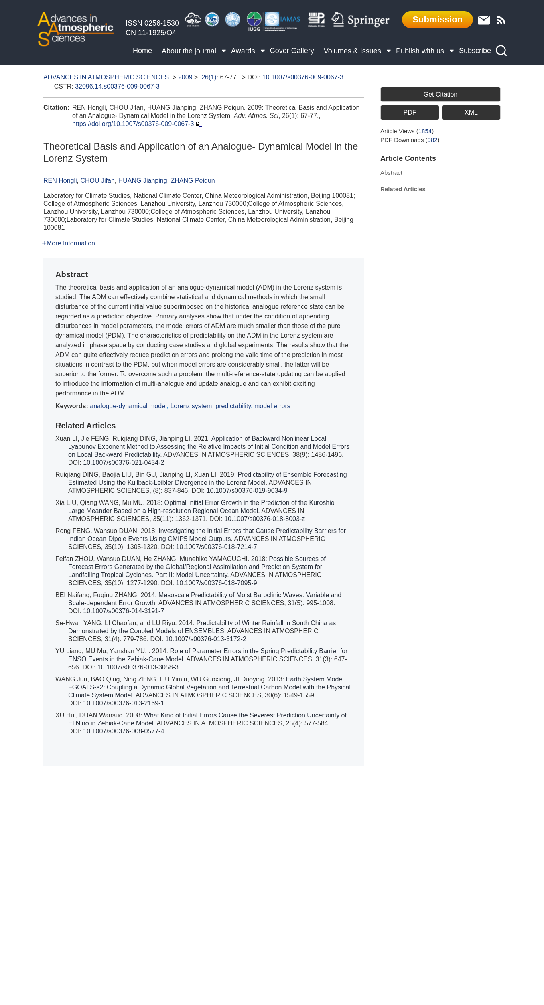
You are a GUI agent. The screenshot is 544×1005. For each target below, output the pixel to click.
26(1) (208, 77)
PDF (409, 112)
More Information (68, 243)
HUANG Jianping (142, 180)
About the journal (191, 50)
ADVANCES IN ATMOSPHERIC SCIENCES (106, 77)
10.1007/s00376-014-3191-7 (123, 611)
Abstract (391, 172)
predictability (233, 406)
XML (471, 112)
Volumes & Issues (355, 50)
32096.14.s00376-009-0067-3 (117, 86)
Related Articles (403, 189)
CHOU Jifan (97, 180)
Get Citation (440, 94)
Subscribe (475, 51)
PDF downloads (410, 139)
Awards (245, 50)
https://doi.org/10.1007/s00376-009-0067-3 (133, 123)
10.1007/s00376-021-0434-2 (123, 462)
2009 (185, 77)
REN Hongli (60, 180)
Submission (437, 19)
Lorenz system (191, 406)
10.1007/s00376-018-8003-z (264, 518)
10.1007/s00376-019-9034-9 (247, 490)
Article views (407, 131)
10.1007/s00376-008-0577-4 (123, 731)
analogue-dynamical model (128, 406)
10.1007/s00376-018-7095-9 (216, 582)
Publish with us (422, 50)
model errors (272, 406)
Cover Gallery (292, 51)
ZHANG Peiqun (193, 180)
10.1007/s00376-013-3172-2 (205, 639)
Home (142, 51)
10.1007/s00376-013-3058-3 (138, 667)
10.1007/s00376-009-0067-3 (302, 77)
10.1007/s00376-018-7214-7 (216, 546)
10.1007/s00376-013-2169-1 (123, 703)
